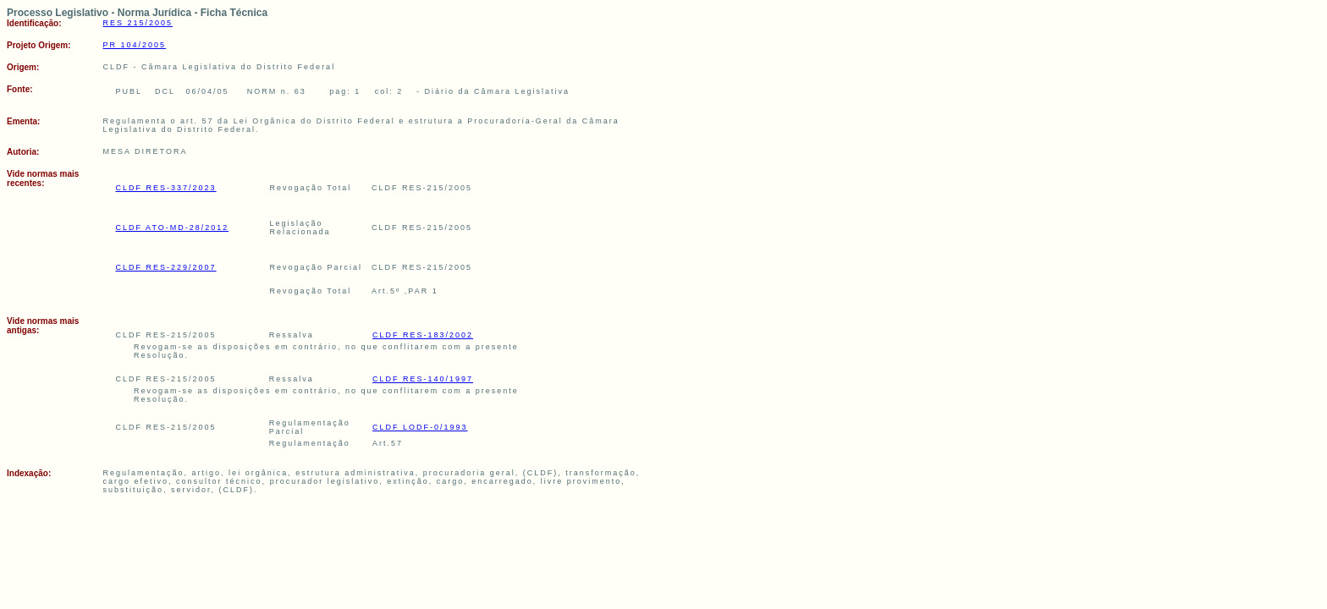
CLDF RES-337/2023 (166, 188)
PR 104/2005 (135, 45)
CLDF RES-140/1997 (422, 379)
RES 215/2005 (138, 23)
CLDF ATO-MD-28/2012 (172, 227)
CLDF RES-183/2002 (422, 335)
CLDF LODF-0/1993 (420, 427)
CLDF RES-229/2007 (166, 267)
